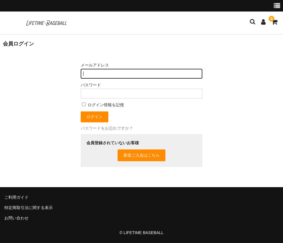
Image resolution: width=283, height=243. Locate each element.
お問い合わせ (16, 218)
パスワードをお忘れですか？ (107, 128)
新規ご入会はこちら (141, 155)
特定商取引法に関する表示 (28, 207)
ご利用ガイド (16, 197)
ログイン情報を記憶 (103, 104)
